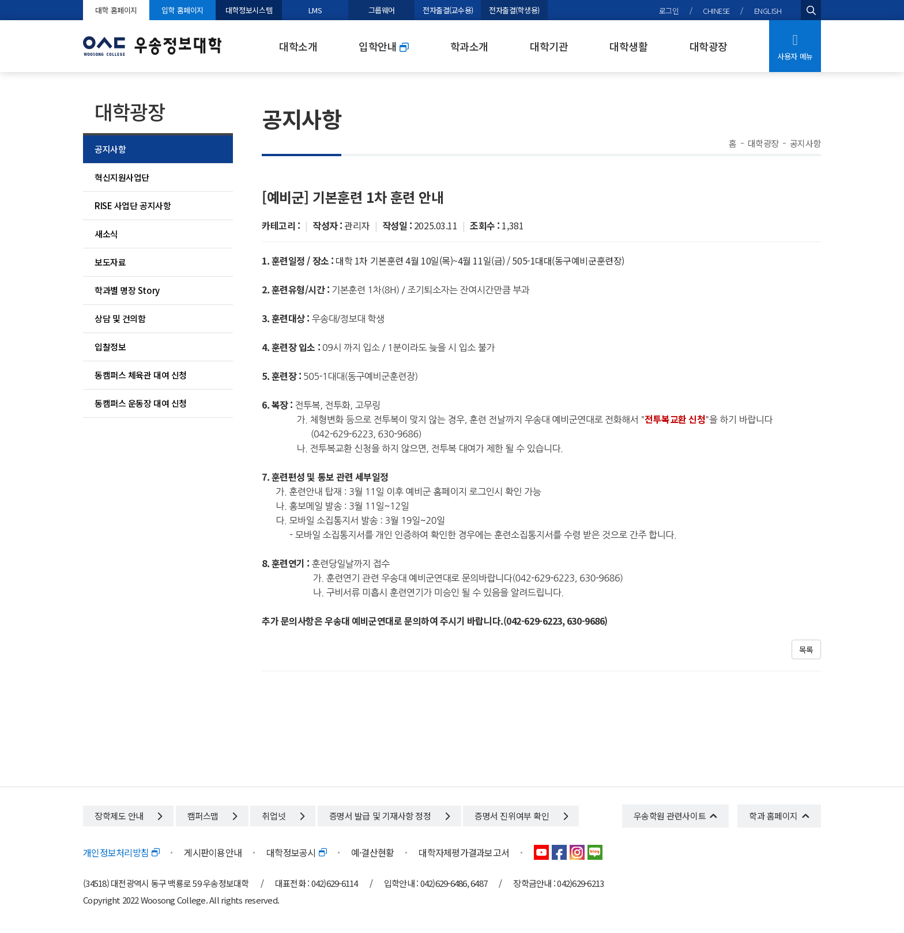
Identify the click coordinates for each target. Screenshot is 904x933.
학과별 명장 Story (127, 290)
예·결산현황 (372, 852)
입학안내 (383, 46)
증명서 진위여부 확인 (520, 816)
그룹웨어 (381, 10)
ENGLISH (768, 10)
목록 (806, 649)
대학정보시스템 (248, 10)
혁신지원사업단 (122, 177)
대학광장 (709, 46)
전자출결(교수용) (448, 10)
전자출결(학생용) (514, 10)
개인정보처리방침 (121, 852)
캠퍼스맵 (212, 816)
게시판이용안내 (213, 852)
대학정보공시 (296, 852)
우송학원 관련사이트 (670, 816)
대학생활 (628, 46)
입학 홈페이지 (182, 10)
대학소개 (298, 46)
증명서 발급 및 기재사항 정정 (389, 816)
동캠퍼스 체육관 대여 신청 (141, 375)
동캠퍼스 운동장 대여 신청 (141, 403)
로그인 (669, 10)
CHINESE (716, 10)
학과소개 (469, 46)
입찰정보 (110, 347)
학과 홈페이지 (773, 816)
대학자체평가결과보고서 (464, 852)
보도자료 (110, 262)
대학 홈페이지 (116, 10)
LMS (315, 10)
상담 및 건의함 (120, 318)
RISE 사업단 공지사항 (133, 205)
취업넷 (283, 816)
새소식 (106, 234)
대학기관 (549, 46)
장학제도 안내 (128, 816)
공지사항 (110, 149)
